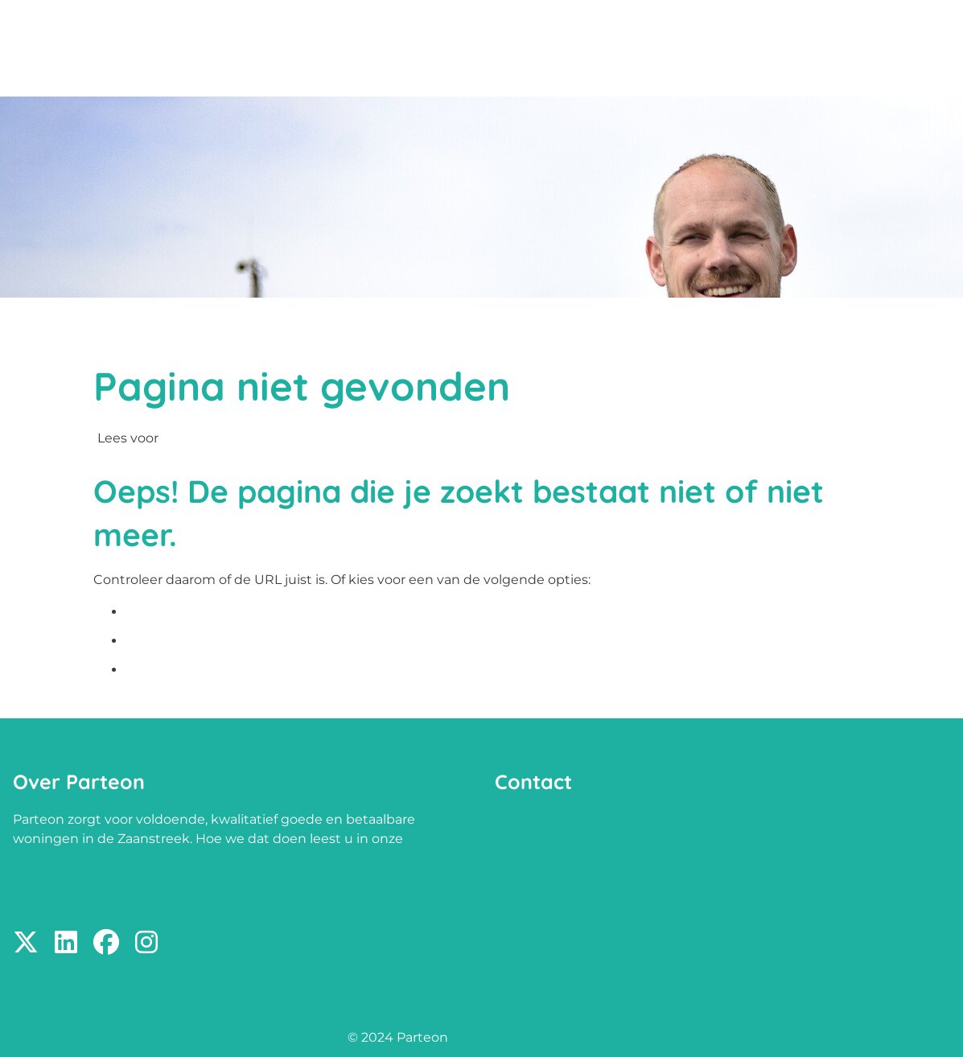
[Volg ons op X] (26, 943)
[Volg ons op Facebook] (106, 943)
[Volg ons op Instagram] (146, 943)
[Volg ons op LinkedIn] (66, 943)
